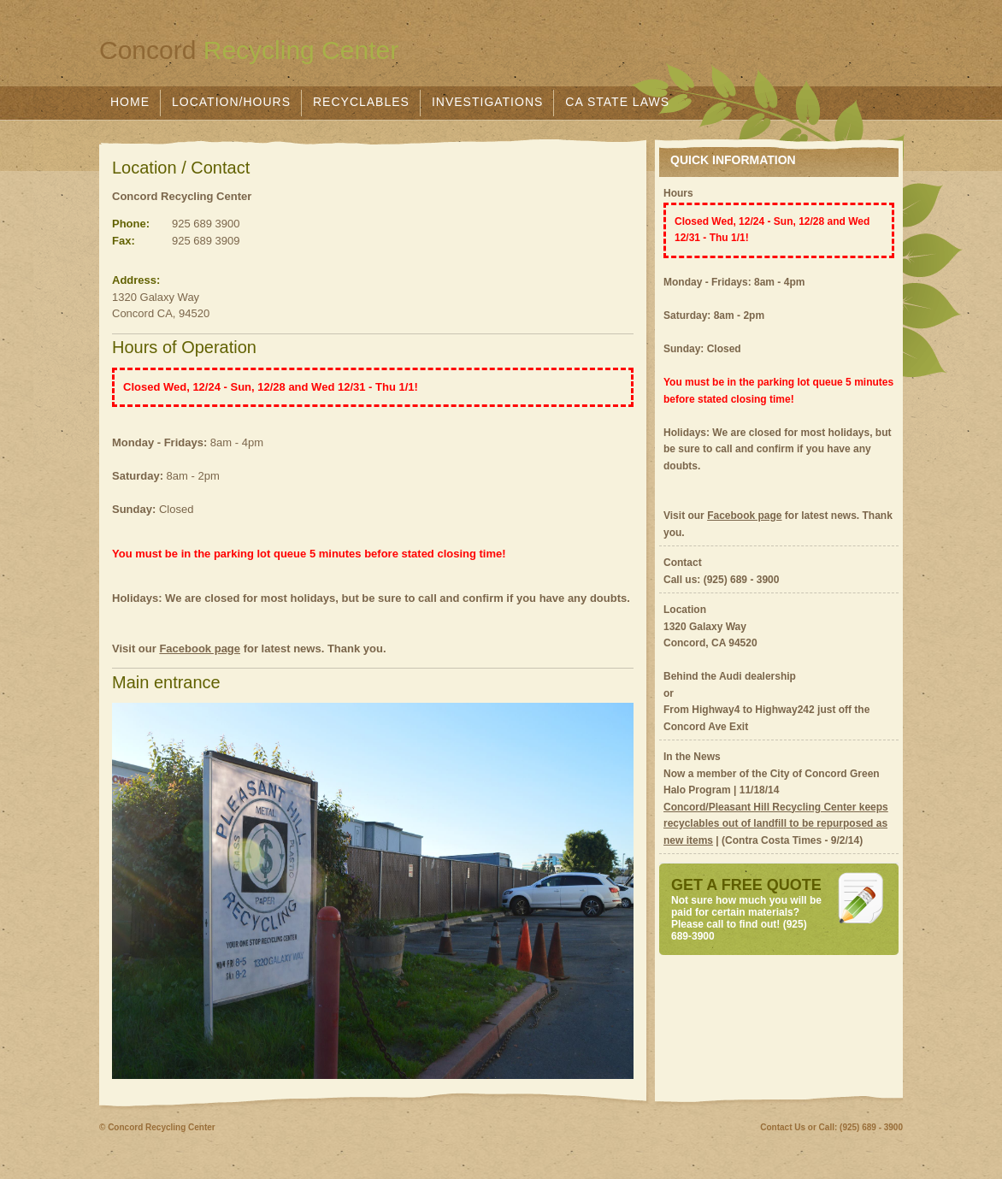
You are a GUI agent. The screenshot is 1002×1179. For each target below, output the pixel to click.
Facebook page (199, 648)
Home (130, 102)
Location (684, 610)
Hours (678, 193)
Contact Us (782, 1127)
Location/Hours (231, 102)
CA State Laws (617, 102)
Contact (682, 563)
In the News (692, 757)
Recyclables (361, 102)
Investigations (487, 102)
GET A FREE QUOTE (746, 884)
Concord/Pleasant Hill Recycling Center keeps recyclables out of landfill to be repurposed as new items (775, 823)
